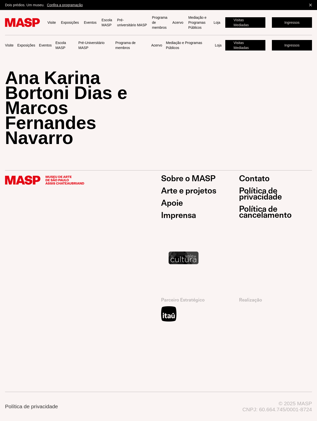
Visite (51, 22)
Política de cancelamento (265, 212)
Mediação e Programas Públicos (197, 23)
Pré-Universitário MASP (91, 45)
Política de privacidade (260, 194)
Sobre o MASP (188, 179)
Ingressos (292, 22)
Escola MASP (106, 22)
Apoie (172, 203)
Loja (217, 22)
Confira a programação (65, 5)
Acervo (177, 22)
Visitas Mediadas (241, 22)
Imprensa (178, 215)
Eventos (90, 22)
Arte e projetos (188, 191)
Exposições (70, 22)
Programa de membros (159, 23)
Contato (254, 179)
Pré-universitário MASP (132, 22)
